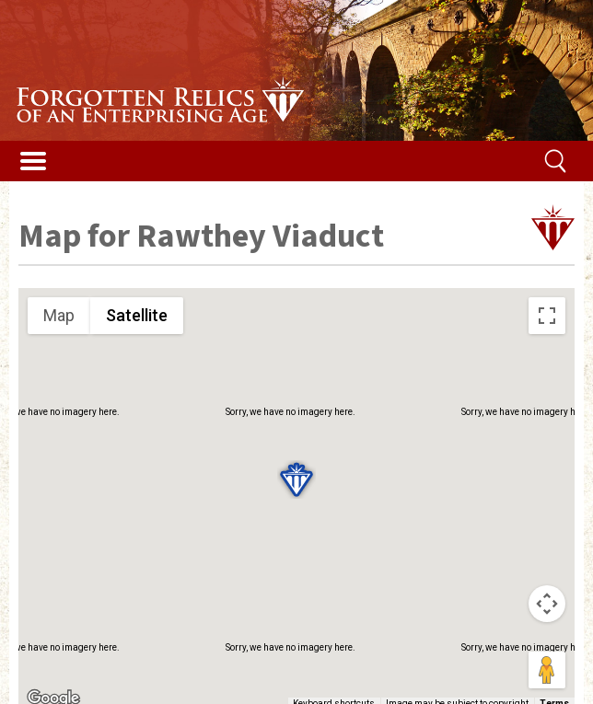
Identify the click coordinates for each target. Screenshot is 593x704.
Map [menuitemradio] (59, 315)
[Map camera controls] (547, 603)
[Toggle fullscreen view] (547, 315)
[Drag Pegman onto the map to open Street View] (547, 670)
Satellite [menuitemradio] (137, 315)
